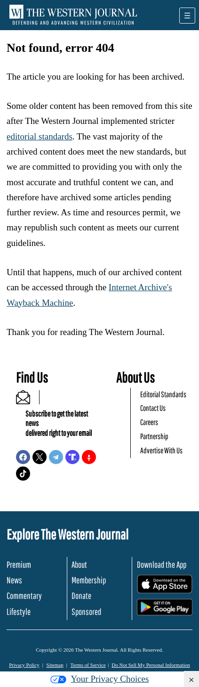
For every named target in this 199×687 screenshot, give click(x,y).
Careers (149, 421)
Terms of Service (88, 665)
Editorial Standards (163, 394)
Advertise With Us (161, 450)
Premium (19, 564)
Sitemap (55, 665)
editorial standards (39, 136)
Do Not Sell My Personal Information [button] (150, 665)
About (79, 564)
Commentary (24, 595)
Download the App (161, 564)
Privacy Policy (24, 665)
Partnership (154, 436)
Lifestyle (19, 611)
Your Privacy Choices (99, 679)
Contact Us (153, 407)
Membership (89, 580)
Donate (81, 595)
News (14, 580)
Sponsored (86, 611)
